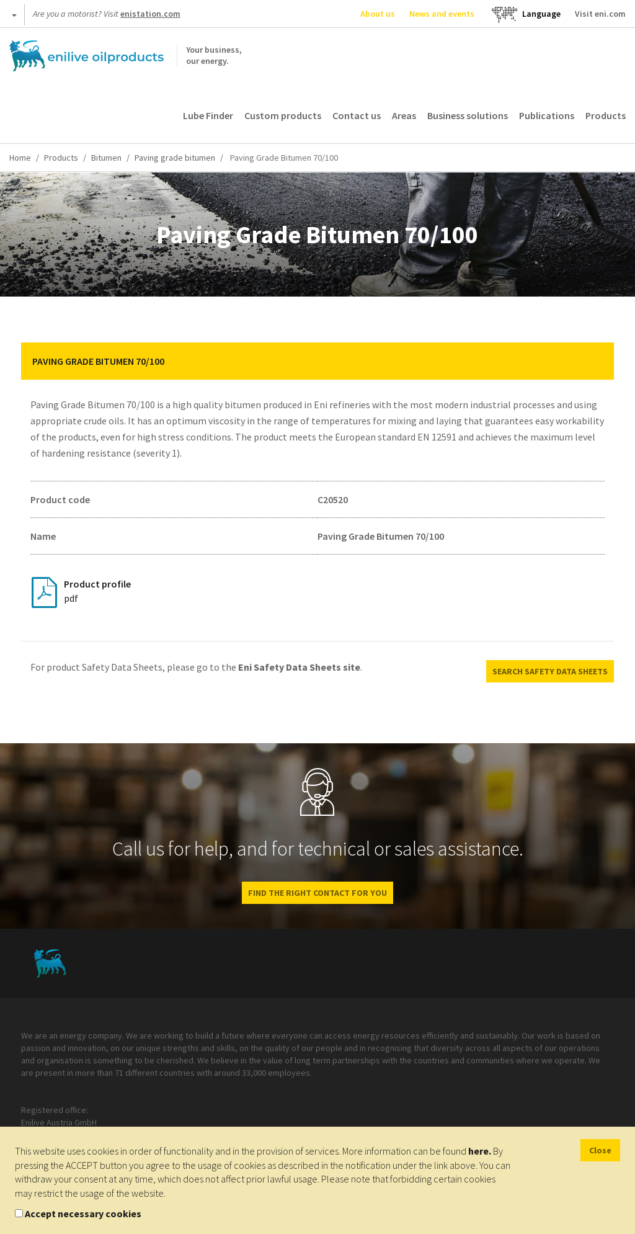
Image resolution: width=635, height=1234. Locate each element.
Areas (404, 115)
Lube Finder (208, 115)
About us (377, 13)
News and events (441, 13)
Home (20, 157)
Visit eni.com (600, 13)
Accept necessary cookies (83, 1213)
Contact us (356, 115)
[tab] (317, 361)
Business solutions (467, 115)
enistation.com (150, 13)
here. (479, 1151)
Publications (546, 115)
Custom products (282, 115)
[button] (595, 361)
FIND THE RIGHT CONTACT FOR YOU (317, 892)
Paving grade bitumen (175, 157)
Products (605, 115)
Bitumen (106, 157)
